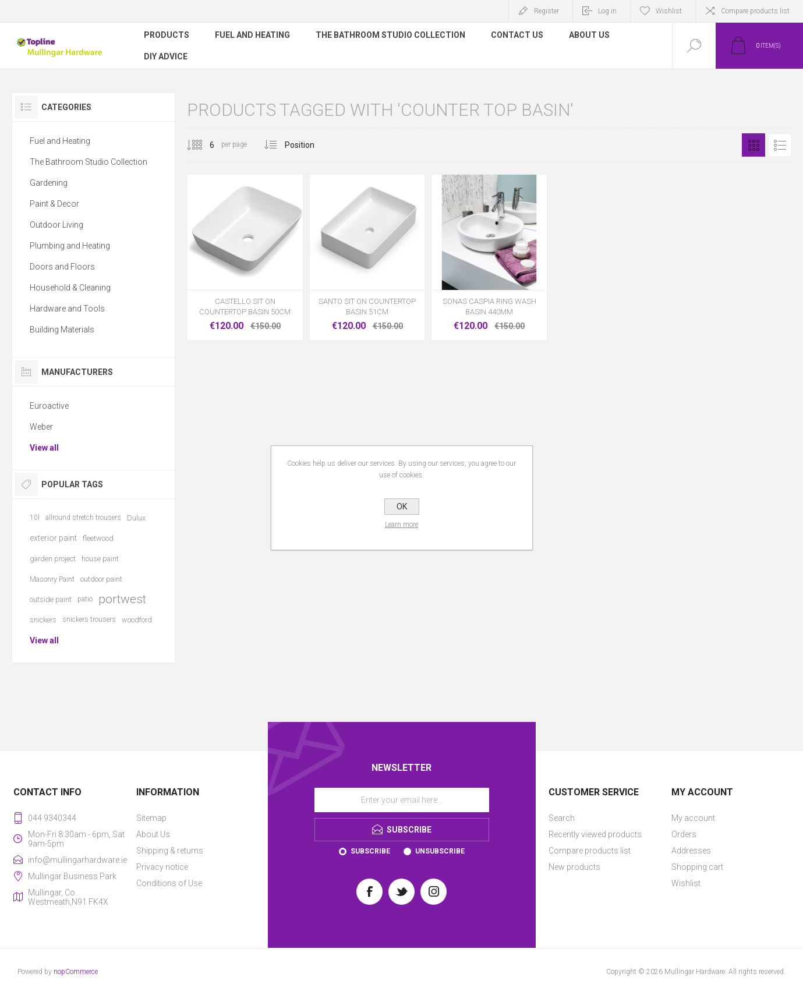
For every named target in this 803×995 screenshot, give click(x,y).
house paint (100, 558)
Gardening (49, 182)
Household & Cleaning (70, 287)
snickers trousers (89, 619)
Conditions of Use (169, 883)
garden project (53, 558)
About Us (153, 834)
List (779, 145)
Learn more (401, 524)
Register (546, 11)
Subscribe (370, 851)
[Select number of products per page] (203, 145)
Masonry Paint (52, 579)
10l (35, 518)
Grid (753, 145)
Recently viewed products (595, 834)
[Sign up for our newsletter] (401, 800)
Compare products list (755, 11)
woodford (137, 619)
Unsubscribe (440, 851)
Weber (41, 426)
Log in (607, 11)
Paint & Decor (54, 203)
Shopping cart (697, 867)
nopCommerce (76, 972)
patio (85, 599)
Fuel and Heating (60, 141)
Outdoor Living (56, 224)
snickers (43, 619)
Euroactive (49, 405)
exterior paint (53, 538)
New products (574, 867)
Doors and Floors (62, 266)
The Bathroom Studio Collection (88, 162)
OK (402, 506)
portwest (122, 599)
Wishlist (686, 883)
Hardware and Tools (67, 308)
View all (44, 447)
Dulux (136, 518)
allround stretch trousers (83, 518)
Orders (683, 834)
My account (693, 818)
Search (562, 818)
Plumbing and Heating (70, 245)
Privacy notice (162, 867)
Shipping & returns (169, 850)
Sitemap (151, 818)
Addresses (691, 850)
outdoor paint (101, 579)
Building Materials (62, 329)
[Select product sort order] (308, 145)
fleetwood (98, 538)
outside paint (51, 599)
